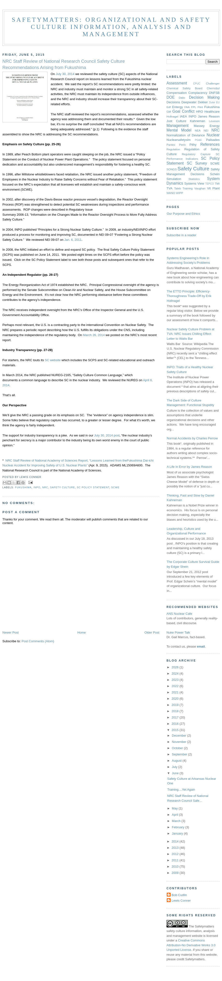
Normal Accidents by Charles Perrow (192, 438)
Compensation (176, 93)
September (180, 754)
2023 (176, 680)
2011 (176, 860)
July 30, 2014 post (107, 435)
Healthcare (212, 111)
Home (81, 632)
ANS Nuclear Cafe (179, 613)
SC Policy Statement (93, 487)
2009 (176, 873)
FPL (193, 107)
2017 (176, 717)
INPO (36, 487)
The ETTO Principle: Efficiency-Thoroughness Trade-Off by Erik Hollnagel (189, 296)
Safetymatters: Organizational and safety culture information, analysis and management (111, 27)
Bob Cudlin (179, 895)
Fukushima (23, 487)
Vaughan (199, 188)
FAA (187, 107)
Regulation (173, 149)
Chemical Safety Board (184, 88)
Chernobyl (213, 88)
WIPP (179, 192)
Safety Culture (62, 487)
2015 (176, 730)
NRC (45, 487)
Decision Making (204, 97)
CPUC (196, 83)
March (176, 821)
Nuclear (213, 135)
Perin (182, 144)
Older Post (152, 632)
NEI (206, 130)
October (178, 748)
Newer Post (10, 632)
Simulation (173, 179)
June (176, 773)
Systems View (194, 183)
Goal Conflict (183, 111)
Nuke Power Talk (178, 632)
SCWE (115, 487)
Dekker (203, 102)
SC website (53, 360)
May (175, 808)
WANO (170, 192)
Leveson (214, 121)
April (175, 814)
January (178, 833)
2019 (176, 705)
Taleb (177, 188)
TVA (169, 188)
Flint (200, 107)
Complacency (198, 93)
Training (188, 188)
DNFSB (214, 93)
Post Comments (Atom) (38, 641)
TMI (217, 183)
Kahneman (197, 121)
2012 (176, 854)
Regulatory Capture (196, 154)
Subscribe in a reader (181, 235)
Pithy (192, 144)
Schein (215, 174)
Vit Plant (213, 188)
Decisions (173, 102)
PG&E (198, 140)
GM (168, 111)
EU (218, 102)
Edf (168, 107)
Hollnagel (172, 116)
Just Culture (176, 121)
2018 (176, 711)
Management (177, 126)
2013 (176, 848)
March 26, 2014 (94, 335)
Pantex (170, 144)
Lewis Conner (181, 900)
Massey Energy (207, 126)
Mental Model (178, 130)
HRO (199, 111)
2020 (176, 698)
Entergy (177, 107)
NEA (198, 130)
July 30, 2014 (65, 74)
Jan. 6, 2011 (73, 240)
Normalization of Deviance (185, 135)
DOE (170, 97)
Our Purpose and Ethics (183, 213)
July (175, 767)
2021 (176, 692)
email (201, 646)
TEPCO (209, 183)
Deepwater (189, 102)
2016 (176, 723)
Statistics (194, 178)
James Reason (209, 116)
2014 (176, 841)
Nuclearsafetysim (178, 140)
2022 (176, 686)
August (177, 760)
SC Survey (197, 163)
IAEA (183, 116)
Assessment (176, 83)
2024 (176, 673)
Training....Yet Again (181, 789)
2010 (176, 866)
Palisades (213, 140)
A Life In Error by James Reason (189, 467)
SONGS (171, 169)
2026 (176, 667)
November (179, 742)
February (178, 827)
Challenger (213, 83)
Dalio (182, 97)
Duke (212, 102)
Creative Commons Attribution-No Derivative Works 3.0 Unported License (190, 945)
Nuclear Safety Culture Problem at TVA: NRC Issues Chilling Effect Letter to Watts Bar (190, 333)
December (179, 735)
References (210, 144)
